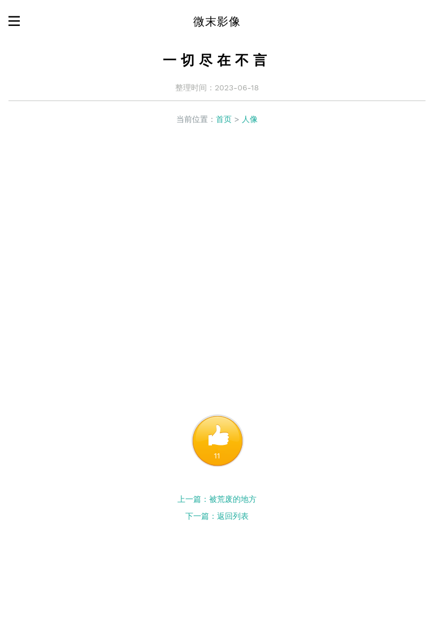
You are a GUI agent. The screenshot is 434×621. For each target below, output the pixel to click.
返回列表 (233, 516)
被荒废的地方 (233, 499)
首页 (224, 119)
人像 (250, 119)
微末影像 (217, 21)
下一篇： (201, 516)
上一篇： (193, 499)
